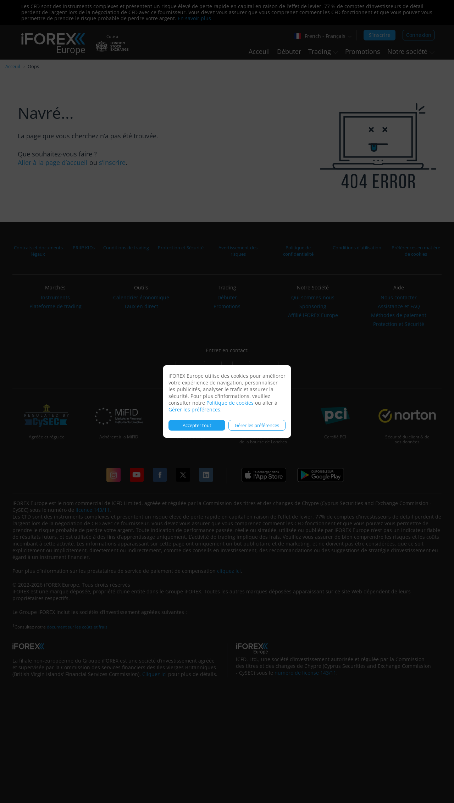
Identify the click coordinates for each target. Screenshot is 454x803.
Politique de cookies (230, 402)
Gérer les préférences (194, 409)
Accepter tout (197, 425)
